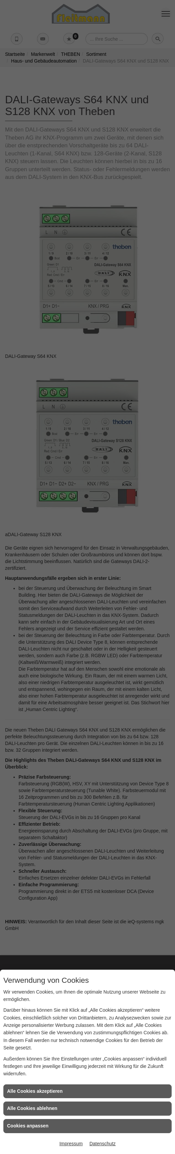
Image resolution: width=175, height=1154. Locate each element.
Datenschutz (103, 1143)
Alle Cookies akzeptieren (35, 1091)
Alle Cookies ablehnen (32, 1108)
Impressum (70, 1143)
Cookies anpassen (27, 1125)
